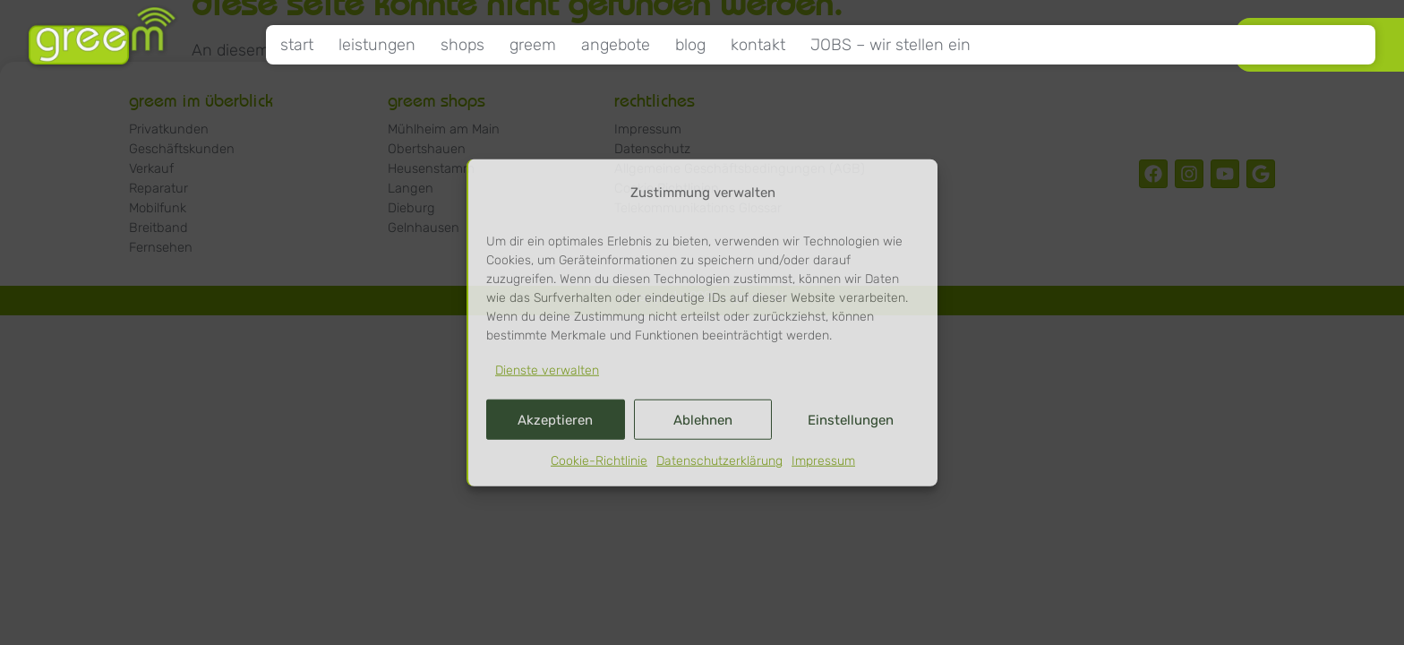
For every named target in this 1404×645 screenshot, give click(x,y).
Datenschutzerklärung (719, 461)
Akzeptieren (555, 420)
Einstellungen (851, 420)
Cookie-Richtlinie (599, 461)
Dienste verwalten (547, 370)
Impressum (823, 461)
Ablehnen (702, 420)
